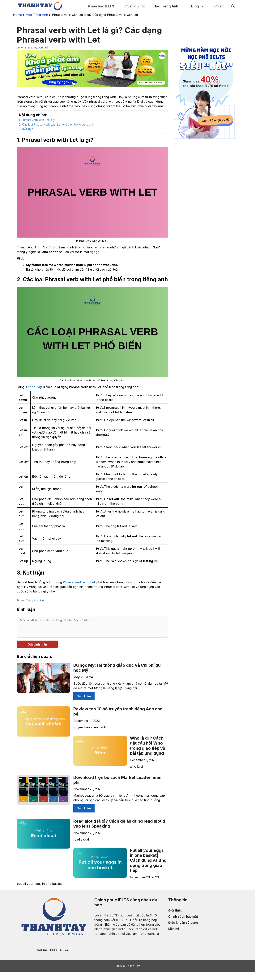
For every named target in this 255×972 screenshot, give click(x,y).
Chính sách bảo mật (183, 916)
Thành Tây (33, 387)
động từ (95, 252)
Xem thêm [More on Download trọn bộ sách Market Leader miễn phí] (84, 808)
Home (17, 15)
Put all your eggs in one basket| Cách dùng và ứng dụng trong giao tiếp (148, 860)
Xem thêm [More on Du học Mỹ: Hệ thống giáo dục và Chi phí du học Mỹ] (84, 696)
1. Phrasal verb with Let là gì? (38, 120)
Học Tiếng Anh (170, 6)
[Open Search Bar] (232, 6)
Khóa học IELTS (101, 6)
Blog (199, 6)
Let (46, 247)
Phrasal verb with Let (79, 582)
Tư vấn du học (134, 6)
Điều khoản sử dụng (183, 922)
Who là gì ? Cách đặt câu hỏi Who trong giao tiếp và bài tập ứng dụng (147, 746)
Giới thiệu (175, 910)
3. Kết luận (26, 129)
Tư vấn (217, 6)
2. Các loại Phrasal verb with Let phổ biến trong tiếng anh (56, 124)
